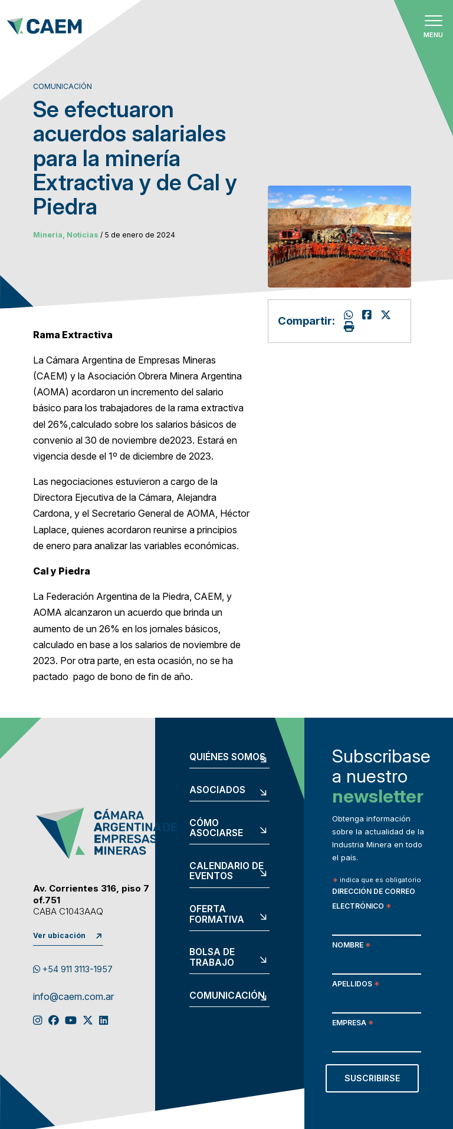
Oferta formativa (216, 914)
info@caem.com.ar (73, 997)
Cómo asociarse (216, 828)
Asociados (217, 790)
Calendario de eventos (226, 871)
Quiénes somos (227, 757)
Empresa (352, 1023)
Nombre (351, 946)
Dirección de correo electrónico (373, 900)
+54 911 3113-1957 (73, 969)
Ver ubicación (59, 935)
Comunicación (227, 996)
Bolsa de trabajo (212, 957)
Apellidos (355, 985)
